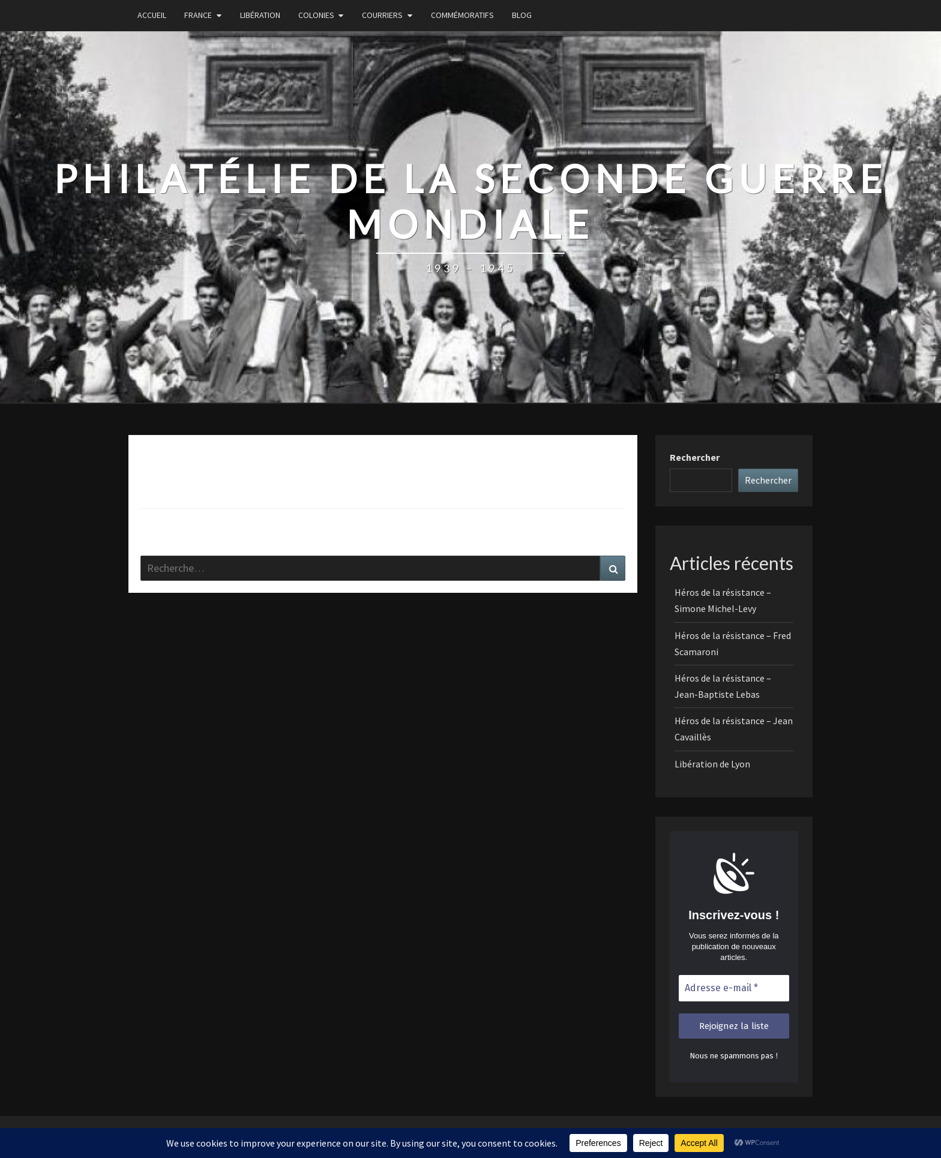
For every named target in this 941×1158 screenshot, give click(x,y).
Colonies (316, 15)
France (198, 15)
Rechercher (695, 457)
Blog (522, 15)
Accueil (151, 15)
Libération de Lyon (712, 764)
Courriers (382, 15)
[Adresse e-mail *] (734, 988)
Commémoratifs (462, 15)
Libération (260, 15)
